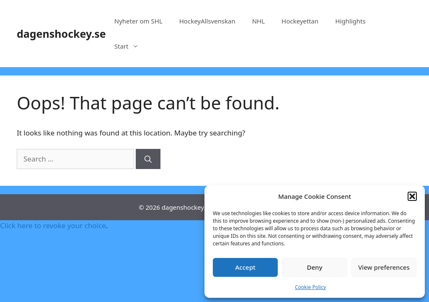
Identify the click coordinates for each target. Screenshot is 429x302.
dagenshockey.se (61, 33)
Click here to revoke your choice (53, 225)
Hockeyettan (300, 21)
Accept (245, 267)
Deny (315, 267)
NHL (258, 21)
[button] (412, 196)
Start (130, 46)
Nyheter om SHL (138, 21)
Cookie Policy (310, 287)
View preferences (384, 267)
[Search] (148, 159)
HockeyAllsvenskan (207, 21)
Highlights (350, 21)
